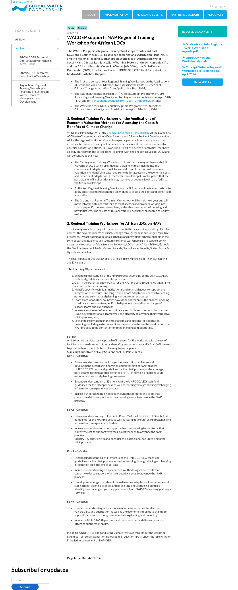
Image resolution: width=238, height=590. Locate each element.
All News (20, 39)
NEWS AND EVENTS (150, 14)
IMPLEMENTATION (116, 14)
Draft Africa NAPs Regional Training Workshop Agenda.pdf (202, 48)
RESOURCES (215, 14)
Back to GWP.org (22, 1)
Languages (217, 6)
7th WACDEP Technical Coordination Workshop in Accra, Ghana (36, 61)
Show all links (202, 82)
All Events (22, 48)
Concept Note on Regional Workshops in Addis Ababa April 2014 (201, 70)
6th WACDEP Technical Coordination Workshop (34, 74)
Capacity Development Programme (128, 132)
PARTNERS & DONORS (185, 14)
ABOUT (91, 14)
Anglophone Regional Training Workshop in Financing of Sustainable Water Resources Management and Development (34, 93)
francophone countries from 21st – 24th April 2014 (123, 100)
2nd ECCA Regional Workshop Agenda (196, 59)
